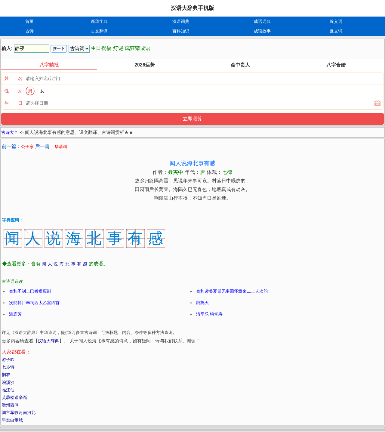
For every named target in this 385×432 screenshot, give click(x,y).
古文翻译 (99, 31)
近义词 (336, 21)
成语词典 (262, 21)
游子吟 (8, 359)
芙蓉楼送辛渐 (14, 397)
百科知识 (180, 31)
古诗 (29, 31)
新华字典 (99, 21)
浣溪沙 (8, 382)
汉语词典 (180, 21)
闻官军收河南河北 (18, 412)
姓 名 (14, 78)
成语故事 (262, 31)
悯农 (6, 374)
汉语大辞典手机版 (192, 8)
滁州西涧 (10, 405)
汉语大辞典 (48, 340)
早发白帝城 (12, 420)
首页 (29, 21)
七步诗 (8, 367)
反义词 (336, 31)
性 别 (14, 90)
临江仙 (8, 389)
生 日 (14, 103)
